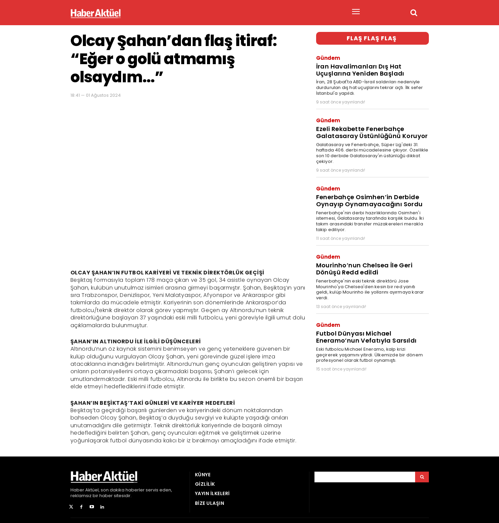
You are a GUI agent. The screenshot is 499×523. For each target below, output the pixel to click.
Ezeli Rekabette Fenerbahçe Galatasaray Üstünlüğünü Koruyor (369, 128)
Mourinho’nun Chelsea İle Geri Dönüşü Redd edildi (362, 260)
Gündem (328, 56)
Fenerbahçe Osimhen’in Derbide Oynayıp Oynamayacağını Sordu (366, 194)
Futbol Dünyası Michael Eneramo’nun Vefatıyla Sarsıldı (364, 326)
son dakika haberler (123, 490)
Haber (77, 490)
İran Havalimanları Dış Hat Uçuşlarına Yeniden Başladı (358, 68)
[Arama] (422, 477)
